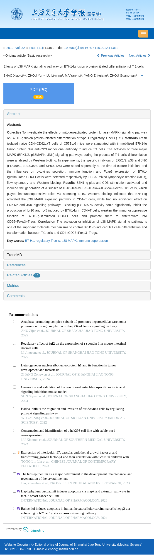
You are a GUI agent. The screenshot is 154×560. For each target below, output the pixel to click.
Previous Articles (111, 55)
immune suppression (93, 240)
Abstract (13, 114)
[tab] (77, 114)
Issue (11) (36, 48)
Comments (15, 296)
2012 (9, 48)
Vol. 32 (20, 48)
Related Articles (23, 275)
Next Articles (140, 55)
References (16, 265)
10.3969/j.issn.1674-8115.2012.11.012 (91, 48)
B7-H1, (30, 240)
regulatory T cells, (49, 240)
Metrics (13, 286)
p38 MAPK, (70, 240)
